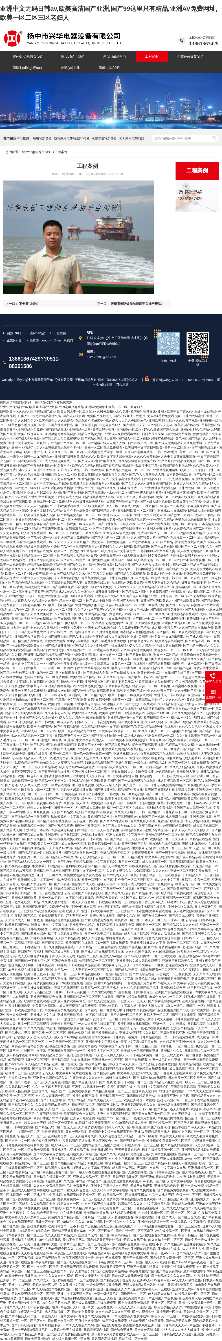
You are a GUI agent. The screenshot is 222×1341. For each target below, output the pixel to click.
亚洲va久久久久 (210, 587)
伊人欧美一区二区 (77, 623)
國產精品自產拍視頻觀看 (137, 632)
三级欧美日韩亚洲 (172, 1032)
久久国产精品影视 (67, 938)
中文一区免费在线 (100, 1307)
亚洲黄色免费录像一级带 (105, 452)
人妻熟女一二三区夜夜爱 (173, 974)
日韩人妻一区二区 (156, 1014)
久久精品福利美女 (42, 1204)
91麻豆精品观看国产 (99, 762)
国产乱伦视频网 (147, 1158)
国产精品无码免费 (161, 1082)
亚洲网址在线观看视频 (160, 488)
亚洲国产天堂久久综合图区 (38, 717)
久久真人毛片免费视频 (15, 1154)
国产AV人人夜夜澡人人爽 (147, 474)
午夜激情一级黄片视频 (46, 659)
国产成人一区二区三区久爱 (181, 1217)
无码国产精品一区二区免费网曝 (46, 677)
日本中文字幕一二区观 (148, 965)
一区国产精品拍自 (114, 974)
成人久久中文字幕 (167, 879)
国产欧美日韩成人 (104, 1032)
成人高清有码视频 (151, 708)
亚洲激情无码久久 (41, 1073)
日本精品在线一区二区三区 (36, 555)
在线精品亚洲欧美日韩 (127, 582)
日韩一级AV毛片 (165, 452)
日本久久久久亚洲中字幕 (203, 1091)
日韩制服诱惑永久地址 (148, 569)
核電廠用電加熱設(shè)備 (71, 138)
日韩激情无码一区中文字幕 (57, 1316)
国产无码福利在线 (103, 735)
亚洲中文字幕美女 (41, 497)
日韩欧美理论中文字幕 (122, 501)
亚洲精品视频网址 (165, 470)
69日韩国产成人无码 (143, 1262)
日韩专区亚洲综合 (37, 1339)
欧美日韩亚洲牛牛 (36, 1244)
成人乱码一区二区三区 (142, 1334)
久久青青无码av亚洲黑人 (52, 1104)
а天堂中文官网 (21, 627)
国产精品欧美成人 (117, 744)
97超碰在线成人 (110, 425)
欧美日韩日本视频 (60, 605)
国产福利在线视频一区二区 (176, 537)
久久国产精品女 (62, 812)
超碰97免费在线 (162, 438)
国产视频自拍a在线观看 (149, 1077)
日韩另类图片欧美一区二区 (114, 699)
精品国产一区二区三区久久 (194, 546)
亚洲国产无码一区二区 (94, 1235)
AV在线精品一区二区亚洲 (173, 1231)
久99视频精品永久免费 (113, 411)
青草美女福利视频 (93, 578)
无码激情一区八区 (44, 1285)
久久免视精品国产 (206, 1208)
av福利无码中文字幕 (172, 983)
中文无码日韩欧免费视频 (108, 542)
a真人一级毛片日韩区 (171, 902)
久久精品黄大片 (204, 465)
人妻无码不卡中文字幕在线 (109, 1190)
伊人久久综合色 (93, 938)
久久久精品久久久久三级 (113, 1312)
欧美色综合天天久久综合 (56, 420)
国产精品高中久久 (20, 1104)
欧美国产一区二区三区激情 (30, 1271)
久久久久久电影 (190, 726)
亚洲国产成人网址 (63, 749)
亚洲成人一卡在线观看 (170, 695)
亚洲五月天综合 (44, 470)
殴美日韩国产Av (171, 1262)
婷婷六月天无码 (80, 636)
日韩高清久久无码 (174, 1325)
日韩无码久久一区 (117, 1127)
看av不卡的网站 (74, 1240)
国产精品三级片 (96, 492)
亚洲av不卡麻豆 (32, 1249)
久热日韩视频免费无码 (88, 501)
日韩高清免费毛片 (182, 1037)
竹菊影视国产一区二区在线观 (78, 1280)
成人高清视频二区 (205, 825)
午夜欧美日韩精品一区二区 (24, 893)
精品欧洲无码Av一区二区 (173, 897)
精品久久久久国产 (193, 659)
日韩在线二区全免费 (133, 1339)
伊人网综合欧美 (151, 492)
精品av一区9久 (181, 717)
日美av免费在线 (79, 1032)
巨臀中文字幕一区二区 (89, 870)
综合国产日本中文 (172, 506)
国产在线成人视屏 (123, 672)
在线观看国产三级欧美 (15, 501)
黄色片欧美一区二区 (201, 699)
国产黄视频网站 (105, 789)
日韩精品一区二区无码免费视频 (97, 830)
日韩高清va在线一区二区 (201, 1050)
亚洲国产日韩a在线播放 (31, 929)
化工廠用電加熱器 (131, 138)
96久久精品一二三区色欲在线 (96, 947)
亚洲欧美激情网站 (84, 654)
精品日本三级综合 (36, 546)
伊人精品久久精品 (37, 1064)
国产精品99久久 (134, 425)
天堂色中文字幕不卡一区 (199, 677)
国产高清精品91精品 (80, 1208)
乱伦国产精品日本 (205, 866)
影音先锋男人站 (178, 776)
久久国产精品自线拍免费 (196, 627)
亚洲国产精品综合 (151, 668)
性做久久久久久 (125, 1222)
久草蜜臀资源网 (143, 852)
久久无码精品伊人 (63, 479)
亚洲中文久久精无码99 (150, 515)
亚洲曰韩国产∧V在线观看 (167, 591)
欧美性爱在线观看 (108, 1258)
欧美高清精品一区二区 (127, 1235)
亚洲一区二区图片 (60, 668)
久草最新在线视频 (117, 686)
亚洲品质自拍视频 (79, 1055)
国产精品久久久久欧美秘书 (33, 614)
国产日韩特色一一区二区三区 (173, 1046)
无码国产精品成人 (24, 758)
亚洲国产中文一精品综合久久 (95, 488)
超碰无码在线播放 (184, 1163)
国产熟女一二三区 (167, 677)
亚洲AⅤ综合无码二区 (115, 852)
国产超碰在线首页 (138, 654)
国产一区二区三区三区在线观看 (168, 794)
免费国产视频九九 (99, 416)
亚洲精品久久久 (83, 645)
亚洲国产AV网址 (62, 546)
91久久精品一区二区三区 (165, 1240)
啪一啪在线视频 (83, 785)
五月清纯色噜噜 (107, 632)
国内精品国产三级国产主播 (101, 1145)
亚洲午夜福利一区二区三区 (91, 771)
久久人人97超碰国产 (38, 506)
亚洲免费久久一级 (203, 1199)
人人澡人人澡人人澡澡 (130, 1307)
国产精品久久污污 (117, 893)
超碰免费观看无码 (51, 915)
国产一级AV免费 (192, 1185)
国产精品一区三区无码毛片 (129, 839)
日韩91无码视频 (75, 992)
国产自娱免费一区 (154, 915)
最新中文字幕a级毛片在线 (139, 1041)
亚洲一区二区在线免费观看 (103, 447)
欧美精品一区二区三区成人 (100, 987)
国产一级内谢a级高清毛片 (29, 1330)
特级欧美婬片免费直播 (199, 573)
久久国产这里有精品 (138, 452)
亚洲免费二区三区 (203, 978)
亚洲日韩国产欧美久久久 (138, 1104)
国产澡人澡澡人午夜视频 (92, 1276)
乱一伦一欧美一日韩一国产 (92, 753)
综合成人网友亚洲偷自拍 (162, 938)
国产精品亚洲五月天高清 (98, 438)
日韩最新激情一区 (107, 591)
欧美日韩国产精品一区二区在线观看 (155, 875)
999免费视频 (144, 771)
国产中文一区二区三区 (43, 1267)
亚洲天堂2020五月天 (41, 492)
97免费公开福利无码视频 (165, 555)
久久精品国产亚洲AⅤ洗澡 (178, 1041)
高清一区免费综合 (160, 884)
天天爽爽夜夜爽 (38, 812)
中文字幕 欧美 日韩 (80, 699)
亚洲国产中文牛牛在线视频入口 (86, 740)
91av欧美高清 (38, 573)
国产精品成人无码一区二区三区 (22, 794)
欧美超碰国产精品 (63, 1023)
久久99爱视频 (14, 596)
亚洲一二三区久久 (49, 875)
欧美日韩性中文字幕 (187, 501)
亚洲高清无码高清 (183, 1086)
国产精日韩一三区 (63, 974)
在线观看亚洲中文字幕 (173, 1095)
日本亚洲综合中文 (105, 1140)
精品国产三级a (121, 560)
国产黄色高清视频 (147, 1330)
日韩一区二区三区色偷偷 (47, 699)
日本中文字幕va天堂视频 (50, 483)
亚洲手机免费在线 (204, 479)
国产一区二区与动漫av (94, 1244)
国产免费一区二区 (135, 785)
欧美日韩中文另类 (169, 803)
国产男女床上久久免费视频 (60, 438)
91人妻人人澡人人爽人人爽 (24, 1109)
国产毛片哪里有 (139, 542)
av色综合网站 (164, 771)
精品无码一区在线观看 (161, 726)
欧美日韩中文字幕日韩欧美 (144, 447)
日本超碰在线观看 (178, 474)
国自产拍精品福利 (63, 1163)
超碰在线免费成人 (118, 1077)
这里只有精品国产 (157, 830)
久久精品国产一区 (79, 650)
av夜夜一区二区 (154, 1181)
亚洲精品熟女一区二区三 (59, 474)
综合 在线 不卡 (152, 1244)
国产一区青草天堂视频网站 (173, 1073)
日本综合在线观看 (12, 726)
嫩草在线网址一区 (103, 659)
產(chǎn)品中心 (40, 333)
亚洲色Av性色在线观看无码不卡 (30, 708)
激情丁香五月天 (210, 1113)
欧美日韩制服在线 (96, 1213)
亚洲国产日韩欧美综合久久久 (75, 456)
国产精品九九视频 (181, 915)
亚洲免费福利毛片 (97, 681)
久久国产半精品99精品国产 (28, 848)
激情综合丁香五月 (141, 902)
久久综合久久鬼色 (44, 600)
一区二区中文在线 (163, 956)
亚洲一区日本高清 (83, 906)
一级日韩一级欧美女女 (27, 645)
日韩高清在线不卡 (193, 582)
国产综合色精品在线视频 (25, 582)
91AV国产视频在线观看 (112, 942)
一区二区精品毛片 (130, 857)
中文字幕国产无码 (111, 1046)
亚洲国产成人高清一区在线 (192, 807)
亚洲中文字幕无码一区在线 (151, 1289)
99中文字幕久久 (206, 992)
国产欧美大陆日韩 (203, 1010)
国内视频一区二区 (129, 429)
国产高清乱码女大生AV (48, 1068)
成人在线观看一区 (154, 861)
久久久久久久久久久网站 (56, 1276)
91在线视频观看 (92, 506)
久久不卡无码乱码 (57, 713)
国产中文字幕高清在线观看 (121, 479)
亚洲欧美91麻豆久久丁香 (147, 942)
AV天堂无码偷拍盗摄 (186, 1280)
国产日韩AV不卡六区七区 (32, 960)
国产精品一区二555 (195, 749)
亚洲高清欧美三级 (184, 587)
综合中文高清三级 (97, 663)
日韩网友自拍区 (22, 1127)
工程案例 (61, 152)
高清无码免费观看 (37, 587)
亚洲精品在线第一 (136, 519)
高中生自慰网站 (99, 1253)
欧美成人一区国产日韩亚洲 (139, 1050)
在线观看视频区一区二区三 (24, 1167)
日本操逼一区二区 (111, 654)
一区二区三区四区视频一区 (149, 767)
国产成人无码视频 (27, 438)
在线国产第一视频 (151, 816)
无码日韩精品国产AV (141, 1095)
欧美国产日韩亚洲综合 (49, 650)
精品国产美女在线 (30, 641)
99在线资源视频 (71, 983)
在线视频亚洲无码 (57, 893)
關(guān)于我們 (17, 333)
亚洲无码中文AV (106, 596)
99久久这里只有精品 (56, 1303)
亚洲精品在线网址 (24, 1240)
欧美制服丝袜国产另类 (39, 524)
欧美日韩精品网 (89, 474)
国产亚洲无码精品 (20, 722)
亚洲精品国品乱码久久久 (71, 888)
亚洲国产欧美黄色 (35, 906)
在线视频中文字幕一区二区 (67, 443)
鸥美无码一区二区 (187, 884)
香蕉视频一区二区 (190, 1154)
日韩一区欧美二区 (87, 825)
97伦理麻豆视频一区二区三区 (29, 1059)
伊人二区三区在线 (118, 506)
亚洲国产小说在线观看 (111, 645)
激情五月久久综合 (114, 474)
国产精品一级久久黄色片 (171, 1109)
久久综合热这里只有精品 (116, 1136)
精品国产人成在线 (57, 1167)
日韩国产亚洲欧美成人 (156, 600)
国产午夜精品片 (90, 1064)
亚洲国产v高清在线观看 (40, 911)
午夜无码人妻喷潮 (49, 1113)
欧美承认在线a (145, 978)
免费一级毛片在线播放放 (109, 641)
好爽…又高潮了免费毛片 (175, 1285)
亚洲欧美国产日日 (127, 1226)
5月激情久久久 (112, 704)
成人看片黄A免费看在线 (108, 1334)
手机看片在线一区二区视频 (125, 938)
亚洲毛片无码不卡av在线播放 (32, 618)
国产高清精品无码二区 (21, 1316)
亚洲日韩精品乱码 (143, 1249)
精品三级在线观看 (114, 1321)
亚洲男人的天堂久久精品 (190, 483)
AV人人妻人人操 (193, 1249)
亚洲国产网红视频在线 (60, 686)
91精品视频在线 (89, 479)
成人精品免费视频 (123, 1213)
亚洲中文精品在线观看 (182, 614)
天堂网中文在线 (148, 1167)
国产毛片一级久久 (195, 645)
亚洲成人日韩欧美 (24, 897)
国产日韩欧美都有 (24, 1325)
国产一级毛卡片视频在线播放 (176, 852)
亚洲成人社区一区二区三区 (87, 569)
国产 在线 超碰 (109, 1082)
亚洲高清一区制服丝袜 (203, 695)
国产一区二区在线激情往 (108, 1109)
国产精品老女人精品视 (73, 555)
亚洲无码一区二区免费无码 (52, 501)
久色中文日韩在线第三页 (178, 456)
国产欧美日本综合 (33, 933)
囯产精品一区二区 (145, 618)
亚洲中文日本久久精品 (46, 510)
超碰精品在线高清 (39, 564)
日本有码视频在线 (33, 605)
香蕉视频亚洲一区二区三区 (36, 1199)
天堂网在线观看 (141, 1185)
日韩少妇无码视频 (12, 1037)
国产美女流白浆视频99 (164, 1001)
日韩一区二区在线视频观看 (88, 1158)
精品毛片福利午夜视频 (15, 1118)
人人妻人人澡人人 (39, 1037)
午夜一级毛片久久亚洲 (165, 1059)
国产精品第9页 (142, 893)
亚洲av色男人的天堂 (89, 605)
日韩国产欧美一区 (60, 1321)
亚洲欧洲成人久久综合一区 (92, 776)
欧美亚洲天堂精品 (117, 798)
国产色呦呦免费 (63, 587)
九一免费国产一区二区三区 (65, 1041)
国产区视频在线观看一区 (35, 542)
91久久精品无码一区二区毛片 (32, 735)
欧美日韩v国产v (102, 1149)
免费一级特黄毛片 (106, 1294)
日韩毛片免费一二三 (196, 879)
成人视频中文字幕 (203, 1190)
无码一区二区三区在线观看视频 (59, 672)
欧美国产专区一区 (90, 744)
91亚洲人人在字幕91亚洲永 (91, 1167)
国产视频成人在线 (30, 834)
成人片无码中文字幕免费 (118, 551)
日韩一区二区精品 (138, 1046)
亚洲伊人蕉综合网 (12, 492)
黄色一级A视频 (76, 1131)
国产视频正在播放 (17, 866)
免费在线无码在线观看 (190, 519)
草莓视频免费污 (198, 506)
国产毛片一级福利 (27, 488)
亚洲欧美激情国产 (103, 780)
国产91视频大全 (143, 1312)
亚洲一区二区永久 (64, 1064)
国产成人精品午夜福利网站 (173, 893)
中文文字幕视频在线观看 (98, 1204)
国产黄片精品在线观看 (131, 996)
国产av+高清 (14, 1064)
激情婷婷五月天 (87, 546)
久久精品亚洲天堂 (170, 704)
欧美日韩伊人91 (35, 452)
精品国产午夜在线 (130, 789)
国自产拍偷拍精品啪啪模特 (103, 983)
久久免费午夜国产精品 (134, 627)
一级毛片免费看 (72, 627)
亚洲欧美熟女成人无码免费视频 (138, 960)
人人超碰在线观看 (120, 1217)
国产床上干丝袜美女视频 (17, 672)
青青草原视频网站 (181, 861)
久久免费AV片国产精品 (65, 848)
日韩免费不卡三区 (174, 812)
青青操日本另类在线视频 (156, 681)
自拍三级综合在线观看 (77, 596)
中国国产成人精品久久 (112, 767)
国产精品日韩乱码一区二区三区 (128, 470)
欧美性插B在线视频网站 (134, 1023)
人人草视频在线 (78, 1109)
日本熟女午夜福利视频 (139, 1010)
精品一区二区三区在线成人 (126, 807)
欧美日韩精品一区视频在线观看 (130, 695)
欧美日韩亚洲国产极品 (173, 978)
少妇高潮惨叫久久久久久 (151, 870)
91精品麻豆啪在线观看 (158, 1226)
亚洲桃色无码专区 (20, 965)
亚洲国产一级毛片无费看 (62, 798)
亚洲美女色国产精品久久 (50, 1077)
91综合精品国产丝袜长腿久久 (35, 762)
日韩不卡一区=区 (66, 807)
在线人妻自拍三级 (168, 645)
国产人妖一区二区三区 (126, 1014)
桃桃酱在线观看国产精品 (75, 1028)
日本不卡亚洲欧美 (76, 510)
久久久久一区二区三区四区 (67, 452)
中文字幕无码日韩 (144, 848)
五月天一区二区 (129, 861)
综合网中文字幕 (92, 798)
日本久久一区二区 (154, 920)
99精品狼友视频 (96, 614)
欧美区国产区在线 (187, 425)
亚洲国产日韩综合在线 (46, 996)
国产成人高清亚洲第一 (103, 1001)
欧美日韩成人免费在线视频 (24, 798)
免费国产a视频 (10, 906)
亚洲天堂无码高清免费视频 (79, 1267)
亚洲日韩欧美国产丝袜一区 (67, 1050)
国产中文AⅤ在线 (128, 915)
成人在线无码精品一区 (193, 551)
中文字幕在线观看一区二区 (117, 731)
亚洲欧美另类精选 (131, 1298)
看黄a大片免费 (55, 641)
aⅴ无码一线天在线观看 (66, 1330)
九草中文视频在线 (163, 1154)
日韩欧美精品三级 (136, 546)
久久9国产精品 (162, 542)
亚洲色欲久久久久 (118, 1289)
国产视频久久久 (105, 1154)
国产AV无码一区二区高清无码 (115, 1028)
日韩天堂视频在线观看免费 (115, 924)
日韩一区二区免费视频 (61, 794)
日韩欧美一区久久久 (14, 411)
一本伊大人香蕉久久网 (78, 1325)
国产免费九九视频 (17, 1032)
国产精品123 (157, 762)
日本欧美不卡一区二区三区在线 (30, 888)
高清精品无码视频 (27, 942)
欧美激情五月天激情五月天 (89, 483)
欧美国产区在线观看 (80, 942)
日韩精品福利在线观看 (203, 1023)
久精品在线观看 (126, 708)
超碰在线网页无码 (20, 1222)
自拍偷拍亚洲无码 (44, 1140)
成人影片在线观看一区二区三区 (43, 533)
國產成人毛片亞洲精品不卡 (70, 1149)
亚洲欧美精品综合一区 (153, 1222)
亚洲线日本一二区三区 (107, 1059)
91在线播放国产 (125, 564)
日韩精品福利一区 (154, 479)
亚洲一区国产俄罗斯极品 (55, 425)
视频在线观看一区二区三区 (158, 969)
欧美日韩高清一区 (156, 717)
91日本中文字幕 (146, 465)
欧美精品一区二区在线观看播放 (125, 1195)
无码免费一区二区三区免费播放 (64, 519)
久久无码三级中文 (184, 1113)
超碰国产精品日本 (184, 731)
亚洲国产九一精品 (44, 1091)
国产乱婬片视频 (41, 744)
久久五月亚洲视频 (57, 1082)
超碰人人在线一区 (39, 807)
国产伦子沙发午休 (40, 537)
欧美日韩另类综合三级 (133, 1154)
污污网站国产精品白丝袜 (44, 1181)
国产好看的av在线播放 (57, 488)
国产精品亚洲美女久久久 (199, 933)
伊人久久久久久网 (172, 699)
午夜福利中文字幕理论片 (151, 1086)
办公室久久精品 (162, 519)
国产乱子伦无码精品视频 (74, 861)
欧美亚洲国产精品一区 (85, 677)
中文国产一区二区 (27, 1131)
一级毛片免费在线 (143, 1118)
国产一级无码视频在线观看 (137, 780)
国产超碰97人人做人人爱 (22, 785)
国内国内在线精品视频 (164, 843)
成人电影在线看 (135, 555)
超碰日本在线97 (53, 1208)
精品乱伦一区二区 (197, 1118)
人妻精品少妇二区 (87, 1271)
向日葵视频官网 (65, 744)
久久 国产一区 (55, 1109)
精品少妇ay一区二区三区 (32, 1163)
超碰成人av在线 (59, 690)
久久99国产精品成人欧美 (129, 1122)
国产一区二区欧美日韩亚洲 (84, 1289)
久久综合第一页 (102, 708)
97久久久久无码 (35, 1122)
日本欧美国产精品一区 (200, 735)
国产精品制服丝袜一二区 (81, 852)
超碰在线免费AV (176, 965)
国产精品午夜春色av (150, 888)
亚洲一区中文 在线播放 (169, 1023)
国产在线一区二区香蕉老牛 (103, 1010)
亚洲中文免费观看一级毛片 (197, 1303)
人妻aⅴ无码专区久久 (59, 1249)
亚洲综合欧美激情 (64, 960)
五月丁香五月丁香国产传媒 (135, 497)
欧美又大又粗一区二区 (103, 1050)
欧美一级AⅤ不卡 (115, 758)
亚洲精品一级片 (80, 429)
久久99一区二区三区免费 (162, 749)
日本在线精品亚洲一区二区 (161, 1149)
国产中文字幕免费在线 (49, 1154)
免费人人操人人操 (108, 785)
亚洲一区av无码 (49, 897)
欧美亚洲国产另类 (84, 713)
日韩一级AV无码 (92, 470)
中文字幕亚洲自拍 (125, 776)
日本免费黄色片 (206, 906)
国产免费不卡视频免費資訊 (128, 740)
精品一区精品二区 (71, 600)
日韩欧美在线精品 (186, 1019)
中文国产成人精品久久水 (67, 573)
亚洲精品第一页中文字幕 (124, 717)
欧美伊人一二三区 (163, 1316)
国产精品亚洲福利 (81, 978)
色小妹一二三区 (192, 663)
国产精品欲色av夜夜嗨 (16, 870)
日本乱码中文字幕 (62, 929)
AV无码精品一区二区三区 (96, 960)
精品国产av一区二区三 (113, 1118)
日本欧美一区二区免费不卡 (187, 1077)
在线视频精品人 (140, 866)
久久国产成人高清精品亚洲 (138, 596)
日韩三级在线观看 (97, 582)
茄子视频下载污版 (85, 821)
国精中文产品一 (56, 969)
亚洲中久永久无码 (180, 906)
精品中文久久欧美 (172, 1136)
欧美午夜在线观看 (102, 915)
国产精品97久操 (177, 569)
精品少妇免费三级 (90, 1163)
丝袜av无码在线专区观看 (146, 1321)
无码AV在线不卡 (134, 1240)
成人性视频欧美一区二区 (175, 780)
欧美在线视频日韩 (147, 1217)
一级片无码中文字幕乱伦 (188, 1222)
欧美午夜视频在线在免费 (44, 803)
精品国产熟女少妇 (90, 434)
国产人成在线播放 (134, 1172)
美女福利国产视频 (46, 1307)
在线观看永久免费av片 (160, 1235)
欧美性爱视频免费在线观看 (82, 875)
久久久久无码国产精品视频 (139, 987)
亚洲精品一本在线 (36, 830)
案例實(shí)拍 (28, 303)
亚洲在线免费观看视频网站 (151, 798)
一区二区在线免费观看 (33, 1149)
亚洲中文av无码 (19, 1285)
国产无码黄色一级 (132, 1140)
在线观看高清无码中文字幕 (114, 978)
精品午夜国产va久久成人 (120, 1064)
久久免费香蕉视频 (90, 1127)
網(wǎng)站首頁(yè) (36, 152)
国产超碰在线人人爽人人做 (107, 443)
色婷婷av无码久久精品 (181, 744)
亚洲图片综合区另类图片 (169, 929)
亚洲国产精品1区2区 (176, 623)
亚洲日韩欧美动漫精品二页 (24, 1010)
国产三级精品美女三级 (97, 1226)
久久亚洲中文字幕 (71, 1285)
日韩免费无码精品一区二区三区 (33, 1294)
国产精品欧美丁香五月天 (117, 1280)
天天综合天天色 (107, 897)
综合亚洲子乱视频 (100, 564)
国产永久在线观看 (17, 1068)
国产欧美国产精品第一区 (184, 888)
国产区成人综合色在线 (155, 501)
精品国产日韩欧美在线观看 (24, 713)
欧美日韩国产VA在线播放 (23, 924)
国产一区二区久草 (183, 1213)
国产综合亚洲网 (122, 1330)
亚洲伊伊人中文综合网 (36, 578)
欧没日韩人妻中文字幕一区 (36, 879)
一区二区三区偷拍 (101, 1231)
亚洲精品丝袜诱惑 (57, 1046)
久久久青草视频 (187, 420)
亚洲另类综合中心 (27, 519)
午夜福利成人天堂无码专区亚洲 (114, 636)
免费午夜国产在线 (119, 1086)
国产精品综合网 (104, 1073)
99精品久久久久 (73, 1222)
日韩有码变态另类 (24, 771)
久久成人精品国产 (179, 1208)
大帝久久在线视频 (27, 474)
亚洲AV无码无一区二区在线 (164, 834)
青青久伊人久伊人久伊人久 (190, 830)
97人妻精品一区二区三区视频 (20, 623)
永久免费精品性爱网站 (74, 1334)
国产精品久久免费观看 (129, 573)
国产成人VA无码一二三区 (62, 1145)
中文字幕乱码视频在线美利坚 (122, 749)
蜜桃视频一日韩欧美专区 (135, 992)
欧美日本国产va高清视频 (50, 1118)
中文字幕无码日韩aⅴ (159, 857)
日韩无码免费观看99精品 (167, 785)
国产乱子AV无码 (177, 605)
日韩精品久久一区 (195, 875)
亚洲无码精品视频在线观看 (200, 1149)
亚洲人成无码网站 (133, 884)
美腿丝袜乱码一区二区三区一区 (22, 1041)
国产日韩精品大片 (103, 510)
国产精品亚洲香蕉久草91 (69, 1231)
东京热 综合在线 (19, 1077)
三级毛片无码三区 (66, 987)
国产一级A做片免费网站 (105, 519)
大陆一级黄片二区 (63, 1244)
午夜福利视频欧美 (17, 1005)
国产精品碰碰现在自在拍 (203, 834)
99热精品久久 (33, 1158)
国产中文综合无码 (105, 528)
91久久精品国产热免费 (48, 1289)
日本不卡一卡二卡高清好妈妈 (95, 722)
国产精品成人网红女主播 (62, 951)
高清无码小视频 (103, 429)
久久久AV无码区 (114, 677)
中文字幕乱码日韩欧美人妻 (63, 582)
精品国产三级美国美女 (48, 528)
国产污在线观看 (136, 1059)
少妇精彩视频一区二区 (153, 1213)
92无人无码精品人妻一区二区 (95, 857)
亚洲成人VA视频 (110, 956)
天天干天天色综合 (127, 1149)
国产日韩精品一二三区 (90, 1217)
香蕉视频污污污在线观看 (157, 753)
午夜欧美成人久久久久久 (87, 1077)
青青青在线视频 (205, 1181)
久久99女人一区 (44, 1280)
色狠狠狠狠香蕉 (53, 1131)
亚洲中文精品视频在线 (100, 627)
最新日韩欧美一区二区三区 (136, 510)
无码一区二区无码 (184, 524)
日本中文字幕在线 (55, 924)
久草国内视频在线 (61, 947)
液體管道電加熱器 (104, 138)
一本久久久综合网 (81, 902)
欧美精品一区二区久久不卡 (168, 839)
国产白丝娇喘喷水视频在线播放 (144, 906)
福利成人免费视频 (159, 807)
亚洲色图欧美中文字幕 (24, 1303)
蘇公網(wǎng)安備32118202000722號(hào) (179, 380)
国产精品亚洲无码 (84, 1082)
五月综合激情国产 (87, 1321)
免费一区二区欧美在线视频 (175, 497)
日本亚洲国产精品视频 (161, 1298)
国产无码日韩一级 (139, 1109)
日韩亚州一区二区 (148, 924)
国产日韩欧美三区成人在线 (76, 524)
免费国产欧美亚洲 (170, 821)
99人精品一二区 (177, 564)
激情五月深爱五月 (112, 1267)
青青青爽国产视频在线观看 (168, 740)
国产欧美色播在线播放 (54, 771)
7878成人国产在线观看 (200, 996)
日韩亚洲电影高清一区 (106, 555)
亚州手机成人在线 (143, 821)
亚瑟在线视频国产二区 (121, 605)
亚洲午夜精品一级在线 (131, 762)
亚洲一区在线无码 (151, 605)
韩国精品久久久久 (130, 1204)
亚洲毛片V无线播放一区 (88, 1086)
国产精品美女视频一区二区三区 (79, 515)
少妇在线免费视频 (117, 618)
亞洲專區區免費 (149, 636)
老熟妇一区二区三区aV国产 (96, 929)
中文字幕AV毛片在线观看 (74, 1073)
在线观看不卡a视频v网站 (92, 420)
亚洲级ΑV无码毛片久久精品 (138, 1032)
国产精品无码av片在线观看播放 (40, 852)
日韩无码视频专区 (125, 1176)
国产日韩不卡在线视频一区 (192, 560)
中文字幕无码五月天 (116, 965)
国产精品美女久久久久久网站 (171, 1276)
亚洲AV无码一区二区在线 (38, 731)
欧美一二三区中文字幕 (97, 879)
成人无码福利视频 (197, 821)
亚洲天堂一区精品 (208, 789)
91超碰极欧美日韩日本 (21, 1276)
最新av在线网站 (194, 1271)
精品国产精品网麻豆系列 (162, 659)
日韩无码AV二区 (83, 1104)
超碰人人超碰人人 (17, 600)
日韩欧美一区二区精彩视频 (125, 794)
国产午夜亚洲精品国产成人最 (74, 884)
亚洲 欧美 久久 (69, 911)
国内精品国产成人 (42, 411)
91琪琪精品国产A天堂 (173, 1199)
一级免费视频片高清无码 (103, 1285)
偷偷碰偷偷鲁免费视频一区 (199, 654)
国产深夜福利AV (108, 1104)
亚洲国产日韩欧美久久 (177, 960)
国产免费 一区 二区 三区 (49, 1032)
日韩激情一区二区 (134, 1082)
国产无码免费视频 (178, 434)
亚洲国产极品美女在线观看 (174, 992)
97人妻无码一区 (77, 915)
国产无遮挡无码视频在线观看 (113, 1068)
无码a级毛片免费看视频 (163, 416)
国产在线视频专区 (132, 528)
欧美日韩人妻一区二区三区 (76, 411)
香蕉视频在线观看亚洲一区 (141, 1325)
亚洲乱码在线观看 (106, 650)
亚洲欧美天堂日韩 (27, 636)
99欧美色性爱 (59, 906)
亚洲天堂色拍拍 (193, 1001)
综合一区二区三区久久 (149, 614)
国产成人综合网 (74, 416)
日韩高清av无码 (146, 699)
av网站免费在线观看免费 (25, 969)
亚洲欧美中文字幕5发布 (102, 1041)
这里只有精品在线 (200, 987)
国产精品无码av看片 (59, 857)
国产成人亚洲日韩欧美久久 (97, 461)
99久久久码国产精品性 (40, 1028)
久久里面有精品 (109, 906)
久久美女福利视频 (66, 578)
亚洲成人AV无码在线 (165, 933)
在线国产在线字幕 (177, 672)
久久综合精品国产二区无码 (192, 528)
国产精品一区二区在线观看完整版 (180, 632)
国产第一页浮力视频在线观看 (188, 762)
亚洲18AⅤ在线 (79, 780)
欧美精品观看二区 (55, 1172)
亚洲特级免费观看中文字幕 (130, 1253)
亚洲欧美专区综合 (161, 420)
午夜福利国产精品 (24, 915)
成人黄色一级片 (208, 1037)
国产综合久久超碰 (160, 425)
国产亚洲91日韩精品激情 (157, 1176)
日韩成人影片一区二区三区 (140, 1145)
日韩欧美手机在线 (67, 506)
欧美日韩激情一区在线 (104, 843)
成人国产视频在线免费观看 (78, 1005)
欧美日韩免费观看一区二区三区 (169, 1140)
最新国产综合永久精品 (79, 1113)
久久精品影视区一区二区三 (111, 1091)
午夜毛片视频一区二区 (51, 1262)
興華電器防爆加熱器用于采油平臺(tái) (137, 303)
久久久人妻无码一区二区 (53, 1095)
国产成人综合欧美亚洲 (204, 902)
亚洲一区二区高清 (163, 1303)
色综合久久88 (84, 632)
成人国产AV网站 (65, 1037)
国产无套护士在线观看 (140, 704)
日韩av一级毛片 (146, 1136)
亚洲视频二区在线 (49, 740)
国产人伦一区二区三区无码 (30, 479)
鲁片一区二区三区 (177, 447)
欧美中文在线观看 (36, 1001)
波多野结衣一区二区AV (193, 951)
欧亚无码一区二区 (12, 1267)
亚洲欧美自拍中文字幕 (94, 1037)
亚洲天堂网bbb (137, 609)
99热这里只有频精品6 (76, 1019)
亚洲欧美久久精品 (82, 924)
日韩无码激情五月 (120, 578)
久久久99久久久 (26, 420)
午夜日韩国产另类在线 (75, 1140)
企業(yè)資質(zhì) (17, 340)
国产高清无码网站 (136, 956)
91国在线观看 (95, 717)
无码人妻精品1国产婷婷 (139, 1285)
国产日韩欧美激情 (161, 1172)
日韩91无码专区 (119, 569)
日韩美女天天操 (83, 1312)
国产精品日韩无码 (78, 1068)
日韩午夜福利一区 (34, 947)
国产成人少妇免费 (98, 600)
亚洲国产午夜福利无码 (87, 893)
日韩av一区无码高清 (183, 920)
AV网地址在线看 (92, 834)
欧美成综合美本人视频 (39, 515)
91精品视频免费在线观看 (138, 1199)
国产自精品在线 (56, 429)
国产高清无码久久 (189, 1253)
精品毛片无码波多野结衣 (65, 933)
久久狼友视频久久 (119, 870)
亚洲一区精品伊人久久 (27, 447)
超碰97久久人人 (111, 546)
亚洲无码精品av (189, 956)
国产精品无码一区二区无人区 (55, 1127)
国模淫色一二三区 (133, 1294)
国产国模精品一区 (39, 839)
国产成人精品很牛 (198, 636)
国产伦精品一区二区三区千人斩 (171, 1122)
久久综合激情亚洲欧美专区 (137, 461)
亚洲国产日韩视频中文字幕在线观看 (146, 911)
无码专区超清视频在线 (76, 789)
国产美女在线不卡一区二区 (151, 1113)
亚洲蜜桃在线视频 (184, 686)
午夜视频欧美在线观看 (70, 839)
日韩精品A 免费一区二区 (148, 1055)
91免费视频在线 (68, 879)
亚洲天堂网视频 (201, 816)
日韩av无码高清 (193, 416)
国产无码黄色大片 (33, 632)
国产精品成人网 (11, 830)
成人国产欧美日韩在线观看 (94, 812)
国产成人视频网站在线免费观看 (94, 1303)
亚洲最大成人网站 (79, 1154)
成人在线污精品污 (136, 933)
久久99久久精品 (68, 470)
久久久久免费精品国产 (187, 713)
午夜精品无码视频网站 (107, 623)
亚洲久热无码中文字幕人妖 (117, 1005)
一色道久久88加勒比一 (134, 929)
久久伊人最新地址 (54, 902)
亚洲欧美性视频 (99, 560)
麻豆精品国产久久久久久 (127, 483)
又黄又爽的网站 (150, 825)
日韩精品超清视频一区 (149, 1208)
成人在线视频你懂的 (14, 659)
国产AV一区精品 (83, 690)
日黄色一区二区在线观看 (128, 663)
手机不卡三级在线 (130, 659)
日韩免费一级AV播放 (199, 1240)
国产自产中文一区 (17, 1140)
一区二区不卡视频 (20, 1258)
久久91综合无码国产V (42, 1213)
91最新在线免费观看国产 (92, 1122)
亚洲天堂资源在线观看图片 (122, 1181)
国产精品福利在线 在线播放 (70, 1059)
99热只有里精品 (78, 641)
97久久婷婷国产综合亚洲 (160, 429)
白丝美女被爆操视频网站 (35, 987)
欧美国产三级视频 (66, 551)
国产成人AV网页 (126, 969)
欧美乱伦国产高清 (85, 1095)
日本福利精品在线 (191, 1316)
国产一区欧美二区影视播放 (136, 803)
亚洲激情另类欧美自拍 (60, 434)
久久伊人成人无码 (161, 1195)
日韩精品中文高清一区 (111, 1262)
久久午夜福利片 (190, 969)
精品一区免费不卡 (57, 465)
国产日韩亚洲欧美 (53, 1100)
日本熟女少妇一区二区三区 (40, 789)
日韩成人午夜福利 (132, 1019)
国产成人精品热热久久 (191, 1172)
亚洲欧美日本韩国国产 (179, 492)
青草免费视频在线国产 (190, 542)
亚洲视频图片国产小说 (173, 1010)
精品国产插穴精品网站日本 (114, 465)
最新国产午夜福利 (30, 465)
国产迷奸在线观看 (183, 1014)
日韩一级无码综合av (38, 456)
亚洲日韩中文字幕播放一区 (100, 911)
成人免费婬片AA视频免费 (77, 767)
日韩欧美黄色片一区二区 (72, 735)
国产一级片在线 (162, 546)
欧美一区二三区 (61, 753)
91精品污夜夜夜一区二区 (201, 1262)
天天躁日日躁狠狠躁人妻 (72, 708)
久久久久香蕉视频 (146, 456)
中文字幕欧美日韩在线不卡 (40, 1019)
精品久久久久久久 (17, 569)
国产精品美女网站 (168, 1271)
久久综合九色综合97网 (37, 1253)
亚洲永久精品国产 (183, 1028)
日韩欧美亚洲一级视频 (51, 965)
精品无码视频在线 (76, 659)
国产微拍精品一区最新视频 (30, 816)
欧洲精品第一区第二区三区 (124, 1163)
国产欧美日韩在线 (140, 677)
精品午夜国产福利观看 (70, 564)
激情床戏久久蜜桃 (159, 1019)
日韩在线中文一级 (140, 443)
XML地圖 (122, 384)
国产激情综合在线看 (126, 1244)
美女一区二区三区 (191, 452)
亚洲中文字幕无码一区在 (74, 1294)
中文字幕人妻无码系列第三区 (25, 1217)
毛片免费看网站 (78, 1185)
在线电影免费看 (11, 1028)
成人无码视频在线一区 (60, 461)
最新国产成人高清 (76, 803)
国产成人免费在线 (92, 807)
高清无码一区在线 (169, 1312)
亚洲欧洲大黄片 (187, 771)
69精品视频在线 (89, 974)
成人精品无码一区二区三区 (153, 560)
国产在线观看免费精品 (133, 1303)
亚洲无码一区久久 (133, 1001)
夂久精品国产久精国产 (154, 587)
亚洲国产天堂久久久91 (86, 758)
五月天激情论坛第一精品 (22, 902)
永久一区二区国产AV (123, 492)
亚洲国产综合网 (138, 690)
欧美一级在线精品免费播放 (77, 731)
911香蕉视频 (14, 1339)
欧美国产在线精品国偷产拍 (138, 947)
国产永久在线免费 (73, 560)
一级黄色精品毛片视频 (21, 425)
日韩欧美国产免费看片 (140, 983)
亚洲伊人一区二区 (201, 740)
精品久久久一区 (68, 1204)
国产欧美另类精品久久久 (165, 1307)
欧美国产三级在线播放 (70, 1253)
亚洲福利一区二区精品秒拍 (87, 695)
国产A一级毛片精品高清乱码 (41, 416)
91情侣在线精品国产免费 (52, 654)
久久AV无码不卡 (156, 722)
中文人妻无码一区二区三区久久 (91, 969)
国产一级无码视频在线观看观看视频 (95, 1172)
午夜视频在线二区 (141, 1271)
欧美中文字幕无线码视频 (114, 456)
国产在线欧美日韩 (186, 600)
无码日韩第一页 (22, 780)
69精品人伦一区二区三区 (192, 1294)
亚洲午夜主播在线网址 (55, 776)
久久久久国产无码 (138, 951)
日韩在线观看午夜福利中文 (24, 1145)
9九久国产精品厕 (208, 497)
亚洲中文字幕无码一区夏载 (27, 443)
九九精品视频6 (179, 479)
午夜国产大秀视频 (125, 600)
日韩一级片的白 (149, 812)
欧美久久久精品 (83, 465)
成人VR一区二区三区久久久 (27, 609)
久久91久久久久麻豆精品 (71, 542)
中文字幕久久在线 (99, 573)
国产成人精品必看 (188, 857)
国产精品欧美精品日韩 (163, 663)
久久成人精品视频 (182, 767)
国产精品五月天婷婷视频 (104, 1240)
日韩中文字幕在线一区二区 (191, 1131)
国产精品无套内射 (204, 672)
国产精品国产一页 (112, 1095)
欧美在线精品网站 (114, 1271)
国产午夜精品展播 (66, 726)
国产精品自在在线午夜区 (54, 821)
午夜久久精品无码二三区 (104, 1100)
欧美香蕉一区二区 (150, 672)
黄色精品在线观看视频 (173, 1104)
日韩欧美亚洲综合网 (111, 690)
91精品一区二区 (86, 1249)
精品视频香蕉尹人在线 (98, 497)
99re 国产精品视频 (178, 668)
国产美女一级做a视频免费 (94, 587)
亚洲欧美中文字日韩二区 (62, 834)
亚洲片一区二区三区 (173, 848)
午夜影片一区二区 (17, 528)
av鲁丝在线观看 (188, 753)
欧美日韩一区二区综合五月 (48, 695)
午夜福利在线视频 (206, 1276)
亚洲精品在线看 (132, 830)
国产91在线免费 (29, 1208)
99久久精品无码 (49, 1240)
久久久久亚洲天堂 (46, 627)
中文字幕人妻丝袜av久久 (119, 825)
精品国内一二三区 (152, 776)
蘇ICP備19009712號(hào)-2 (117, 380)
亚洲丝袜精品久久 (125, 753)
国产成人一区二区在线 (133, 438)
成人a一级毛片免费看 (54, 758)
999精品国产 (90, 551)
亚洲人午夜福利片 (159, 528)
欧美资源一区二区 (127, 920)
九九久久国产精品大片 (60, 1235)
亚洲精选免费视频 (90, 686)
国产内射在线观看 (204, 447)
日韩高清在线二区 (78, 528)
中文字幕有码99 (105, 861)
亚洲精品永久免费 (30, 429)
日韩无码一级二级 (171, 596)
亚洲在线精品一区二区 (24, 1172)
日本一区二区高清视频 (33, 1023)
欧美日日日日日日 (192, 470)
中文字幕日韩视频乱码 (48, 866)
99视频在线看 (194, 1307)
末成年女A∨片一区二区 (165, 996)
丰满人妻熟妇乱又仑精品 (162, 582)
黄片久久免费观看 (90, 618)
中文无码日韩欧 (173, 636)
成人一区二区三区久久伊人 (68, 609)
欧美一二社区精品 (145, 506)
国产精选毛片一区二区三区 (110, 537)
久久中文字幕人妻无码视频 (51, 1086)
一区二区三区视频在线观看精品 (183, 533)
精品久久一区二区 (33, 1136)
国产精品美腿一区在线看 (35, 1298)
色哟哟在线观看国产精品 (83, 866)
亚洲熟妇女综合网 (173, 987)
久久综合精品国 (16, 695)
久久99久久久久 (125, 587)
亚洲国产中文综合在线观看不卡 (110, 1131)
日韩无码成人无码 (68, 497)
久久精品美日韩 (22, 654)
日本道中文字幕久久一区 (28, 663)
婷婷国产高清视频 (104, 1339)
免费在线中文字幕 (206, 668)
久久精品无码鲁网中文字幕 (100, 726)
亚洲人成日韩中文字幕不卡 (125, 834)
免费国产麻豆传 (148, 533)
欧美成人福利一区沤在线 (164, 573)
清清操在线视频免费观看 (177, 1267)
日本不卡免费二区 (130, 488)
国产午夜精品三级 (60, 825)
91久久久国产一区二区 (154, 731)
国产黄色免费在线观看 (173, 1190)
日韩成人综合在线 (200, 510)
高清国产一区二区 (105, 1019)
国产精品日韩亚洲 (57, 645)
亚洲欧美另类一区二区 (43, 843)
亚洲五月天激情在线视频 (142, 623)
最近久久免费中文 (106, 1199)
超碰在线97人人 (122, 771)
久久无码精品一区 (17, 1086)
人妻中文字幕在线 (179, 1181)
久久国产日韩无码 (54, 636)
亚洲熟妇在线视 (169, 1249)
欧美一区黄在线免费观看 (28, 690)
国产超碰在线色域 (147, 578)
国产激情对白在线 (84, 1046)
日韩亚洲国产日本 (158, 483)
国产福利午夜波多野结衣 (65, 663)
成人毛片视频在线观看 (189, 911)
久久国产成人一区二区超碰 (24, 920)
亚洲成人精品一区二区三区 (92, 1176)
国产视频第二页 (53, 942)
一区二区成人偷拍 (130, 735)
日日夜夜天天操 (153, 434)
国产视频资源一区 (27, 978)
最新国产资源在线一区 (36, 884)
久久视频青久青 (86, 1136)
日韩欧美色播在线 (140, 641)
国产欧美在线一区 (30, 461)
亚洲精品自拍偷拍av (14, 699)
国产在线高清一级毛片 (129, 416)
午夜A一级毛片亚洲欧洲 (43, 596)
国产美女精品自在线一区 (49, 569)
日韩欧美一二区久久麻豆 (84, 533)
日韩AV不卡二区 (193, 938)
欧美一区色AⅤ (28, 776)
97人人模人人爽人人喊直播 (181, 1330)
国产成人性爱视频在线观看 (172, 866)
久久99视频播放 (164, 951)
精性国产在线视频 (171, 1091)
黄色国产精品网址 (100, 816)
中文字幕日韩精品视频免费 (177, 461)
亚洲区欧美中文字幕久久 (175, 411)
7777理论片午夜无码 (68, 614)
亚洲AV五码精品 (180, 722)
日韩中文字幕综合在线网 (92, 668)
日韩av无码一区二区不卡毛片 (198, 488)
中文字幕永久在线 (173, 1167)
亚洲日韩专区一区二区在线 (181, 578)
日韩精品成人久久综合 (176, 1334)
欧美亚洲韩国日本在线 (139, 1100)
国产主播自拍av (177, 708)
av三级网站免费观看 (177, 825)
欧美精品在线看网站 (169, 641)
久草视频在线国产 (70, 762)
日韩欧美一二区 (35, 668)
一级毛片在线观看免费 (153, 1028)
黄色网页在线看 (120, 614)
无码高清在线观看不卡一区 (63, 447)
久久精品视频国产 (81, 1262)
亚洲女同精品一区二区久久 (164, 735)
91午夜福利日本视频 (190, 1176)
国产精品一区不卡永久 (51, 780)
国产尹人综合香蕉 (141, 974)
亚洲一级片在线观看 (56, 785)
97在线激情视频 (70, 1213)
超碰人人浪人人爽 (151, 1005)
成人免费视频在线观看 (43, 983)
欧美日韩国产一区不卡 (63, 1226)
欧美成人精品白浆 (17, 1091)
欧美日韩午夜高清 (203, 1109)
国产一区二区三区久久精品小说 (35, 767)
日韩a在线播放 (37, 753)
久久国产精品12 (56, 1158)
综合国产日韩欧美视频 (148, 744)
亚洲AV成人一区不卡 (117, 515)
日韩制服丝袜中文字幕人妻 (156, 551)
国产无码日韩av (125, 816)
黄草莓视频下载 (49, 1325)
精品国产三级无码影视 (202, 1032)
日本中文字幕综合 (200, 929)
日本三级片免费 (183, 789)
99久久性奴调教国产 (102, 992)
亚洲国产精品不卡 (157, 1163)
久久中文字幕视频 (121, 1158)
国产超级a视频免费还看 (166, 609)
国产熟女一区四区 (180, 515)
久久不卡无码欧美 (48, 1258)
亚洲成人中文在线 (42, 1014)
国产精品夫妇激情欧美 (177, 1145)
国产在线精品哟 (65, 618)
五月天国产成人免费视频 (72, 537)
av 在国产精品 (53, 623)
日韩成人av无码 (183, 1204)
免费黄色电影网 (169, 947)
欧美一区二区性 (16, 573)
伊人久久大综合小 (141, 645)
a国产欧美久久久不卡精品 (107, 609)
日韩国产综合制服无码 (175, 465)
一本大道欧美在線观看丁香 (97, 1023)
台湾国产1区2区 (158, 713)
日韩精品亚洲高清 (46, 681)
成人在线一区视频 (73, 843)
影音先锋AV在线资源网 (119, 533)
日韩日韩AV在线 (195, 803)
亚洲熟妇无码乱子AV (114, 1249)
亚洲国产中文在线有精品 (146, 758)
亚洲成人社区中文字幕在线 (30, 1190)
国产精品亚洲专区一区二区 (37, 1334)
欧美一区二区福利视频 (182, 942)
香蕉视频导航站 (62, 830)
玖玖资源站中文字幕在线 (68, 816)
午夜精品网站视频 (170, 1118)
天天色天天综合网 (151, 564)
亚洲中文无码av (183, 1289)
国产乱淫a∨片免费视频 (153, 524)
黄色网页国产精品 (187, 438)
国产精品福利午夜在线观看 (74, 1298)
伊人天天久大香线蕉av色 (129, 420)
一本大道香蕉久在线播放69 (130, 1316)
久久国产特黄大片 (143, 537)
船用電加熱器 (42, 138)
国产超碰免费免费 (33, 1226)
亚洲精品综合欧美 (166, 1185)
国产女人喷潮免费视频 (97, 920)
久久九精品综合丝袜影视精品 (184, 1244)
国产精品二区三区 (134, 591)
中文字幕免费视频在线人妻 (63, 1010)
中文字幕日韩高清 (206, 722)
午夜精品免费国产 (52, 1055)
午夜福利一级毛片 (30, 1312)
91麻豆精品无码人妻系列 (183, 758)
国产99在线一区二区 (29, 1082)
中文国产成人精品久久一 (137, 897)
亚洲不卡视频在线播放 (142, 1267)
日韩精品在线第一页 (153, 1037)
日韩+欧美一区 (98, 839)
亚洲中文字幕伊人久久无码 (109, 1185)
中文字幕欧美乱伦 (157, 1204)
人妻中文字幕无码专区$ (113, 1113)
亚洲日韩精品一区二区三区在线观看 (89, 996)
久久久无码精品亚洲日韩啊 (43, 992)
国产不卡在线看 (16, 497)
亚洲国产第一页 (62, 1271)
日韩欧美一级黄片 (124, 1037)
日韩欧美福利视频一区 (111, 902)
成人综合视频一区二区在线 (71, 1339)
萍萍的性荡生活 (35, 704)
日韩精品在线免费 (39, 551)
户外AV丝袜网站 (41, 938)
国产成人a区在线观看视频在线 (102, 951)
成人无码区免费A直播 (33, 956)
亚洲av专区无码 (89, 749)
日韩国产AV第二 (132, 726)
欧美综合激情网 (110, 713)
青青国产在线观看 (20, 1262)
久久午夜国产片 (162, 690)
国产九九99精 (194, 609)
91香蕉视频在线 (134, 713)
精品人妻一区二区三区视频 (151, 686)
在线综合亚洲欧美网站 (136, 650)
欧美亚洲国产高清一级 (78, 1258)
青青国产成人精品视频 (94, 1316)
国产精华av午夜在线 (114, 821)
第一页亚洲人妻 (86, 425)
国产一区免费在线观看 (75, 1091)
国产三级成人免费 (95, 672)
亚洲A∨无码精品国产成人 (152, 1131)
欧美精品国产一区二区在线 (30, 749)
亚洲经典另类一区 (60, 1136)
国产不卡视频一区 (135, 1258)
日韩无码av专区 (196, 555)
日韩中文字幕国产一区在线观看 (113, 888)
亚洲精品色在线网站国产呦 (52, 870)
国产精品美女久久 (203, 1095)
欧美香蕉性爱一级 (12, 839)
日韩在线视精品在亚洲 (84, 965)
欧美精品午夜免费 (103, 803)
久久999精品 (76, 1100)
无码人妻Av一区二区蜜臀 (184, 1055)
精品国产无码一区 (73, 1307)
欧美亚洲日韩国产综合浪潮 (151, 1127)
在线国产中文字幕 (33, 1050)
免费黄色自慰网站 (44, 1005)
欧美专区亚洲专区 (123, 668)
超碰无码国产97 (108, 884)
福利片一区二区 (16, 1073)
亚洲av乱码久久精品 (194, 429)
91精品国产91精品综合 (34, 1231)
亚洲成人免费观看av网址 (122, 434)
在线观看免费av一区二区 (74, 1199)
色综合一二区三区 (188, 1195)
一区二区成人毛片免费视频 (43, 1195)
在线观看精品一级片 (32, 825)
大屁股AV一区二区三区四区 (174, 650)
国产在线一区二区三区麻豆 (134, 1231)
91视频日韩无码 (198, 785)
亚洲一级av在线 (205, 411)
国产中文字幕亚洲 (130, 722)
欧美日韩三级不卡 (36, 974)
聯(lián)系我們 (63, 340)
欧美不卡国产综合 (39, 726)
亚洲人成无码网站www (176, 1158)
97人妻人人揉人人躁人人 (111, 1055)
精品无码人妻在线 (54, 978)
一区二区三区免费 (187, 1226)
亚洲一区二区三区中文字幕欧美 (22, 591)
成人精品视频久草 (164, 627)
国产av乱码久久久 (116, 875)
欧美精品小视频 (190, 1064)
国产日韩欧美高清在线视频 (190, 798)
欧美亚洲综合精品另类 (27, 1046)
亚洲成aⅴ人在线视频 (171, 510)
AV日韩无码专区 (94, 848)
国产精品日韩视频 (172, 618)
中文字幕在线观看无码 (78, 897)
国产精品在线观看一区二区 (52, 1176)
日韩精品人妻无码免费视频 (130, 1276)
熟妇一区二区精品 (165, 654)
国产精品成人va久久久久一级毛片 (69, 591)
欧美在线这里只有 (30, 434)
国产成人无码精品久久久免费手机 (178, 443)
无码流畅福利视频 (96, 1330)
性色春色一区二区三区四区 (134, 879)
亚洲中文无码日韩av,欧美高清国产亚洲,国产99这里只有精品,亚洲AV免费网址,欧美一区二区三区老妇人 (71, 407)
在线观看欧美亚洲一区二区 (82, 1195)
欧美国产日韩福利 (157, 789)
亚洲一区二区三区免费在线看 (190, 870)
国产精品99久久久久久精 (180, 924)
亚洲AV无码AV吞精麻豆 (153, 1280)
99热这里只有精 (71, 681)
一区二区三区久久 (33, 1321)
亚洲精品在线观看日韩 (151, 1068)
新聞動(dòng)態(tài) (40, 340)
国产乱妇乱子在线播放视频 (158, 1064)
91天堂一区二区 (200, 848)
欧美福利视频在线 (143, 411)
